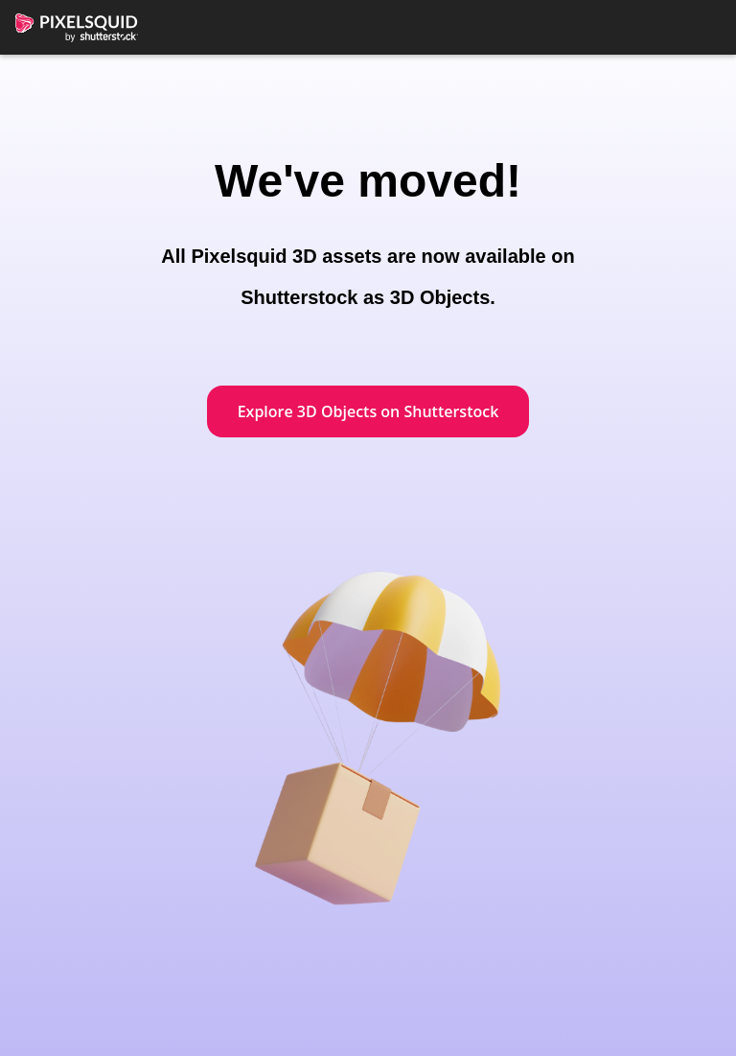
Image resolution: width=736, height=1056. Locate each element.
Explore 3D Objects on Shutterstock (368, 411)
